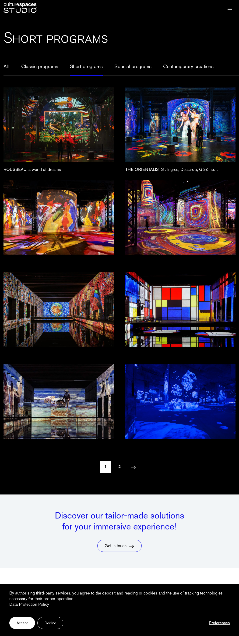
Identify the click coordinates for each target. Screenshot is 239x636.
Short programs (86, 66)
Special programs (132, 66)
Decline (50, 623)
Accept (22, 623)
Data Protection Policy (29, 604)
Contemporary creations (188, 66)
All (6, 66)
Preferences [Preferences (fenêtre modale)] (219, 623)
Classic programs (39, 66)
